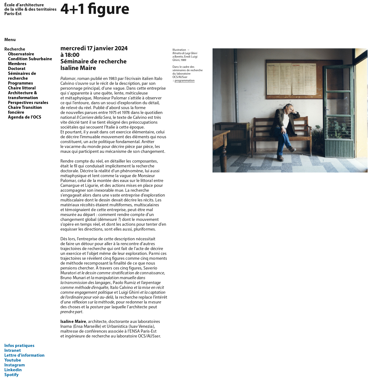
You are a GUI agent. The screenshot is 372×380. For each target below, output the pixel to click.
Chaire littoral (22, 88)
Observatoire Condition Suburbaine (30, 56)
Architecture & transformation (23, 95)
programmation (185, 80)
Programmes (20, 83)
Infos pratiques (19, 346)
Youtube (12, 360)
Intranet (12, 350)
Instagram (14, 365)
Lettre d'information (24, 355)
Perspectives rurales (28, 103)
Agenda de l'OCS (24, 117)
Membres (17, 64)
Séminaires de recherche (22, 76)
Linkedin (13, 370)
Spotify (11, 375)
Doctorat (16, 69)
